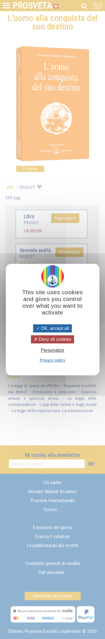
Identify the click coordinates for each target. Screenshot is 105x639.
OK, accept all (52, 328)
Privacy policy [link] (53, 360)
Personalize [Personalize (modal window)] (52, 350)
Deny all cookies (52, 339)
